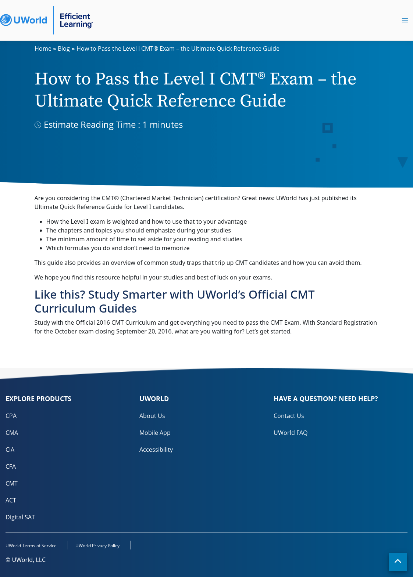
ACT (11, 500)
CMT (12, 483)
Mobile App (155, 433)
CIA (10, 450)
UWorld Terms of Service (31, 545)
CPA (11, 416)
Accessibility (156, 450)
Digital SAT (20, 517)
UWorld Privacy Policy (97, 545)
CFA (11, 466)
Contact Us (289, 416)
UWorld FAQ (290, 433)
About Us (152, 416)
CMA (12, 433)
